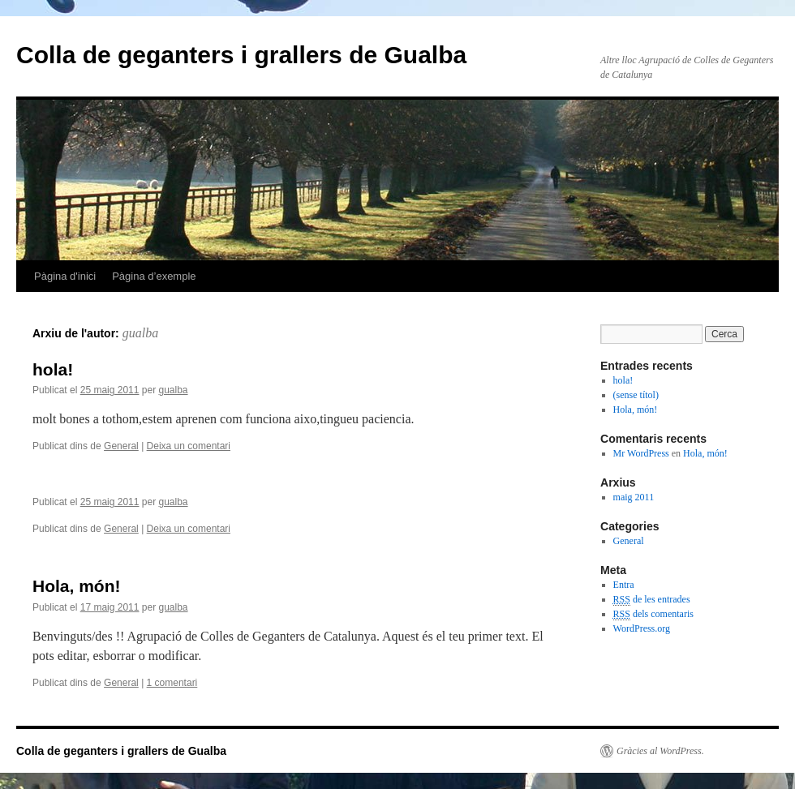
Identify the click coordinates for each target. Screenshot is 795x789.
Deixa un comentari (188, 446)
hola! (52, 369)
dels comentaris (653, 614)
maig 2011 (634, 497)
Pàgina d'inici (65, 276)
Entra (623, 584)
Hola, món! (76, 586)
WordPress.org (641, 628)
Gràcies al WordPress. (660, 751)
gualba (140, 333)
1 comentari (172, 682)
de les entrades (651, 600)
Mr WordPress (641, 453)
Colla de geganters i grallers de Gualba (241, 54)
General (121, 446)
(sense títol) (636, 395)
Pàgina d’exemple (154, 276)
